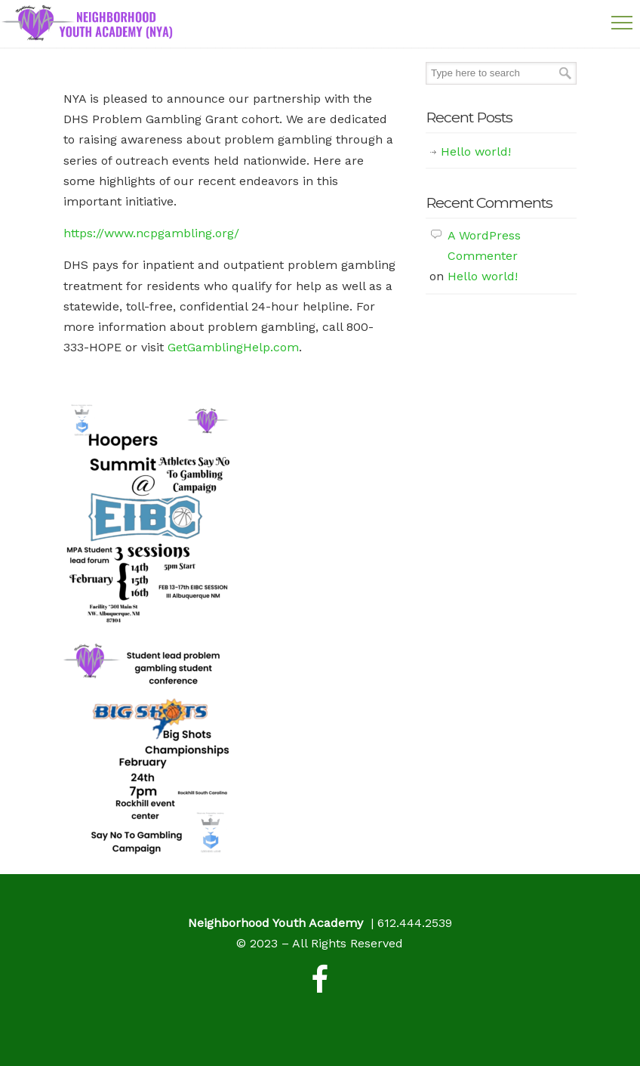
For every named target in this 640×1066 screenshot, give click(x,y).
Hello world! (476, 151)
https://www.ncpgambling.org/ (151, 233)
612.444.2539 (414, 923)
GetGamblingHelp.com (233, 347)
